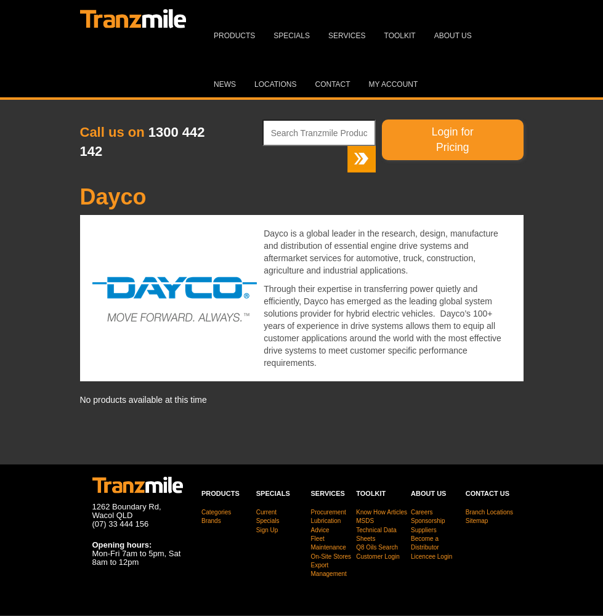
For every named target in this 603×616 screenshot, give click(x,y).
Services (346, 35)
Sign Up (267, 530)
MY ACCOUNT (393, 84)
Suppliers (424, 530)
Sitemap (477, 520)
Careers (422, 512)
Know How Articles (381, 512)
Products (234, 35)
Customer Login (378, 556)
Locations (275, 84)
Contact (332, 84)
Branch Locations (489, 512)
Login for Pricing (453, 139)
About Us (453, 35)
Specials (291, 35)
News (225, 84)
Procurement (328, 512)
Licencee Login (431, 556)
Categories (216, 512)
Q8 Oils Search (377, 547)
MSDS (365, 520)
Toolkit (400, 35)
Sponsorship (428, 520)
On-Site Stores (331, 556)
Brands (211, 520)
